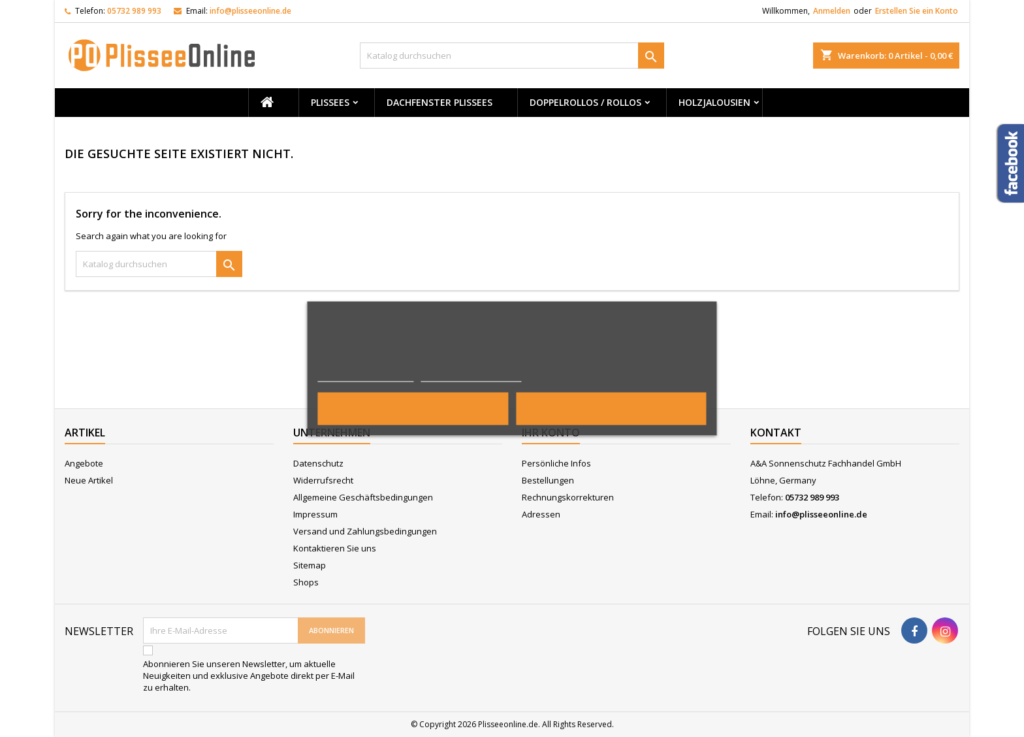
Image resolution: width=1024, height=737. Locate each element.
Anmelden (831, 10)
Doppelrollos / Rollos (585, 102)
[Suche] (512, 55)
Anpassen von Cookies (471, 376)
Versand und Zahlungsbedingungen (365, 531)
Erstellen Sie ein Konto (916, 10)
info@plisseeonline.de (250, 10)
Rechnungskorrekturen (568, 497)
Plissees (330, 102)
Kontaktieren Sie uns (334, 548)
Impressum (315, 514)
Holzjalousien (714, 102)
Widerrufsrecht (323, 480)
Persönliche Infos (556, 463)
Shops (306, 582)
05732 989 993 (134, 10)
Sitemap (309, 565)
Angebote (84, 463)
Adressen (541, 514)
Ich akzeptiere (611, 409)
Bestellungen (548, 480)
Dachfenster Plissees (439, 102)
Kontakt (775, 432)
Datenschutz (318, 463)
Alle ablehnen (413, 409)
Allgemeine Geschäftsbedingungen (363, 497)
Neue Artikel (89, 480)
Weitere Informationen (365, 376)
